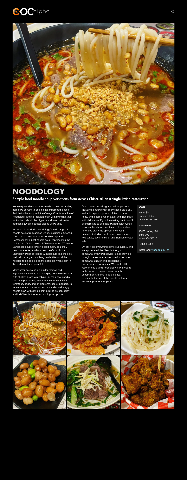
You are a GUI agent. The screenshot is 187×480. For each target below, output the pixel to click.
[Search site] (172, 11)
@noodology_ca (160, 249)
